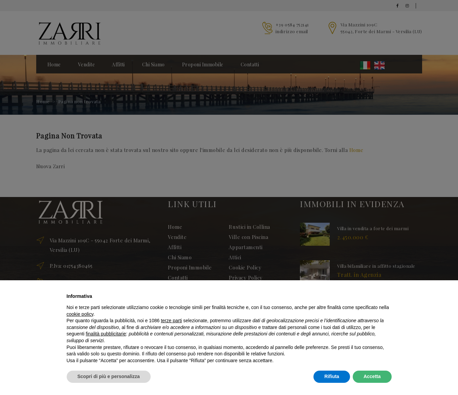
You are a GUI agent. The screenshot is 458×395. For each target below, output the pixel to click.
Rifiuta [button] (331, 376)
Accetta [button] (372, 376)
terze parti (171, 320)
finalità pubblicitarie (106, 333)
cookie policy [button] (80, 314)
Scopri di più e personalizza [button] (109, 376)
